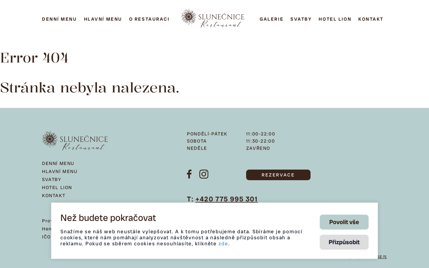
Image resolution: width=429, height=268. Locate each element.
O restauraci (149, 19)
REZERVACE (278, 175)
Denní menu (59, 19)
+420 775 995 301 (227, 199)
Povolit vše (344, 222)
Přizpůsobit (344, 242)
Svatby (301, 19)
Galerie (272, 19)
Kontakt (371, 19)
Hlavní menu (103, 19)
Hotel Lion (335, 19)
